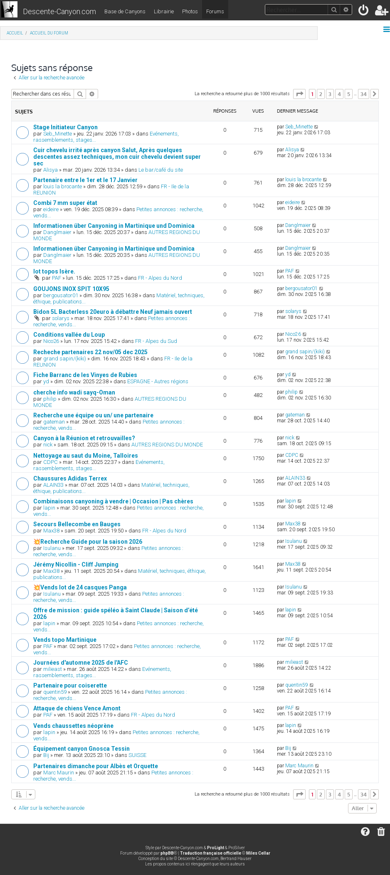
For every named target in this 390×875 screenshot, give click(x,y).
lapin (49, 508)
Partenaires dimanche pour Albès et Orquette (95, 766)
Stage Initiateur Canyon (65, 127)
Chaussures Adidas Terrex (70, 478)
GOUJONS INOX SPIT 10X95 (71, 289)
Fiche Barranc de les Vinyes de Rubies (85, 375)
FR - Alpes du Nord (160, 278)
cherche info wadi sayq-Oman (74, 392)
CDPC (50, 462)
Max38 (51, 530)
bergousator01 (60, 295)
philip (50, 399)
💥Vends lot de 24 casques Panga (80, 587)
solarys (60, 318)
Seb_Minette (57, 134)
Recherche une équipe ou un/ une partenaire (93, 415)
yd (46, 381)
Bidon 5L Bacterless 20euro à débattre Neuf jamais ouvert (112, 311)
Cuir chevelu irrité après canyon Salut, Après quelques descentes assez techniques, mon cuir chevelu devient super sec (117, 157)
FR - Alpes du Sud (156, 341)
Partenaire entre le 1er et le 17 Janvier (85, 180)
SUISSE (137, 755)
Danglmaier (57, 232)
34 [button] (363, 94)
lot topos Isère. (54, 271)
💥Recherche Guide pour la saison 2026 (87, 541)
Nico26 (51, 341)
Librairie (164, 11)
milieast (52, 669)
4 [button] (339, 94)
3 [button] (329, 94)
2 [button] (320, 94)
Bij (46, 755)
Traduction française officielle (210, 853)
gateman (54, 422)
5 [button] (348, 94)
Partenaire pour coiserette (70, 685)
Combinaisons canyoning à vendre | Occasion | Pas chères (113, 501)
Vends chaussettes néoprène (73, 725)
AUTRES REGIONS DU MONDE (167, 444)
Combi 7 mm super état (65, 203)
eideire (51, 209)
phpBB (167, 853)
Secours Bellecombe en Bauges (77, 524)
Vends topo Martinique (64, 639)
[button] (299, 94)
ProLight (215, 847)
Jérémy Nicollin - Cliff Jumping (75, 564)
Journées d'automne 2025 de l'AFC (80, 662)
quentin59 (55, 692)
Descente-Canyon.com (59, 11)
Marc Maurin (58, 772)
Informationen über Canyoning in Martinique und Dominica (114, 225)
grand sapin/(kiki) (64, 358)
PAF (56, 278)
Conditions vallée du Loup (69, 334)
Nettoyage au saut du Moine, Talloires (85, 455)
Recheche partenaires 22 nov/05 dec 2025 (90, 352)
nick (47, 444)
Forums (215, 11)
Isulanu (52, 548)
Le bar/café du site (160, 170)
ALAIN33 (53, 485)
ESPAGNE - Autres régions (157, 381)
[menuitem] (364, 12)
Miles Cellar (258, 853)
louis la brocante (62, 186)
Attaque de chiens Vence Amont (77, 708)
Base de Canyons (125, 11)
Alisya (50, 170)
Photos (190, 11)
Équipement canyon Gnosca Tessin (81, 748)
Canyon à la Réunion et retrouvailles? (84, 438)
